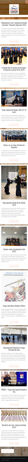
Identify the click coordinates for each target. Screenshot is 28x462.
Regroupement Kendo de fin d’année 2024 (14, 203)
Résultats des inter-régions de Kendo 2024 (14, 426)
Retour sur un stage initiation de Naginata (14, 146)
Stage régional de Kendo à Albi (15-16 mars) (14, 110)
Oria (23, 458)
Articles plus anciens (8, 451)
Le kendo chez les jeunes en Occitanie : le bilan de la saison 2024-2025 (14, 68)
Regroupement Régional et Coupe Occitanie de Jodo (14, 348)
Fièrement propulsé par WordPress (9, 458)
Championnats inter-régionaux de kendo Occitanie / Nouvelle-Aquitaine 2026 (14, 23)
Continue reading (14, 41)
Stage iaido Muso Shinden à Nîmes (14, 305)
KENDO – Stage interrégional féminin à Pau (14, 390)
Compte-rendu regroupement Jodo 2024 (14, 250)
